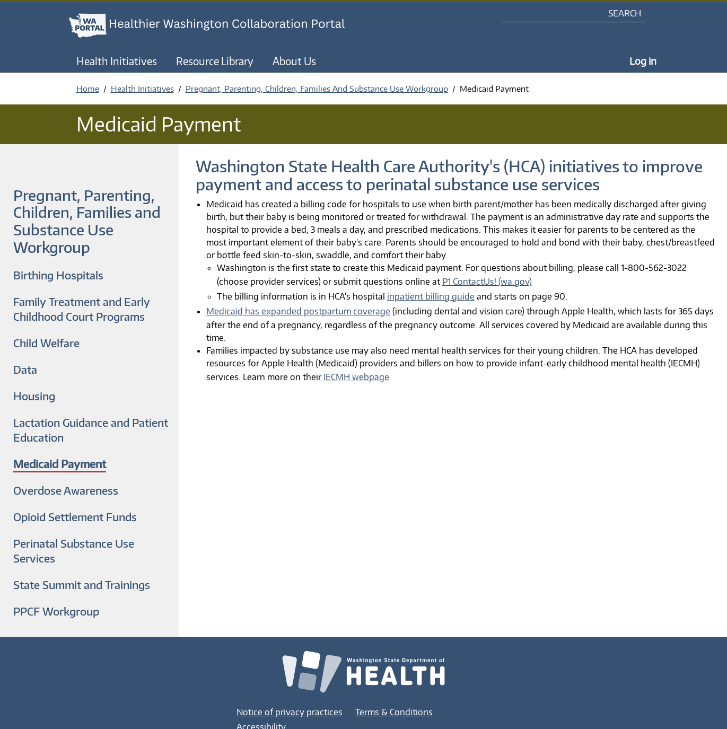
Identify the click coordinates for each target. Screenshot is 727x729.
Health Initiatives (116, 61)
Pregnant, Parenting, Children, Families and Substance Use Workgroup (87, 221)
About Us (294, 61)
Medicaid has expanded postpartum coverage (298, 311)
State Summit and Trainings (81, 584)
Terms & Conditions (394, 712)
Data (25, 369)
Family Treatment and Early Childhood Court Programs (81, 309)
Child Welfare (46, 342)
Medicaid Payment (59, 463)
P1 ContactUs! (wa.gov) (487, 281)
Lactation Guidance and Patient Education (90, 430)
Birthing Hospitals (58, 275)
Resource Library (214, 61)
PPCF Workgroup (56, 611)
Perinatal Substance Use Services (73, 551)
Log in (642, 61)
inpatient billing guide (431, 296)
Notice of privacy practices (290, 712)
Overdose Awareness (65, 490)
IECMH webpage (356, 377)
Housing (34, 395)
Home (87, 88)
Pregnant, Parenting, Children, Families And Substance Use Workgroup (317, 88)
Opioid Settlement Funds (75, 516)
